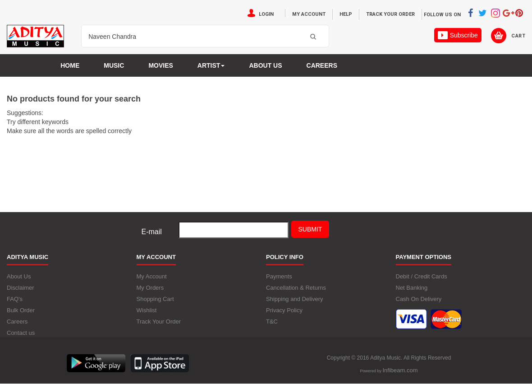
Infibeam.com (399, 370)
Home (69, 65)
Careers (322, 65)
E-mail (152, 232)
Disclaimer (20, 287)
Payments (279, 276)
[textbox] (194, 36)
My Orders (150, 287)
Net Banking (412, 287)
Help (345, 14)
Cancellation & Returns (296, 287)
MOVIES (160, 65)
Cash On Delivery (419, 299)
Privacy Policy (284, 310)
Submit (310, 229)
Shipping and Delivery (294, 299)
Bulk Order (21, 310)
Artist (211, 65)
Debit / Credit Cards (421, 276)
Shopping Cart (155, 299)
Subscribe (458, 35)
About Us (19, 276)
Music (114, 65)
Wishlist (147, 310)
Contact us (21, 332)
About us (265, 65)
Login (266, 14)
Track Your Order (390, 14)
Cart (518, 36)
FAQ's (15, 299)
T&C (272, 321)
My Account (309, 14)
